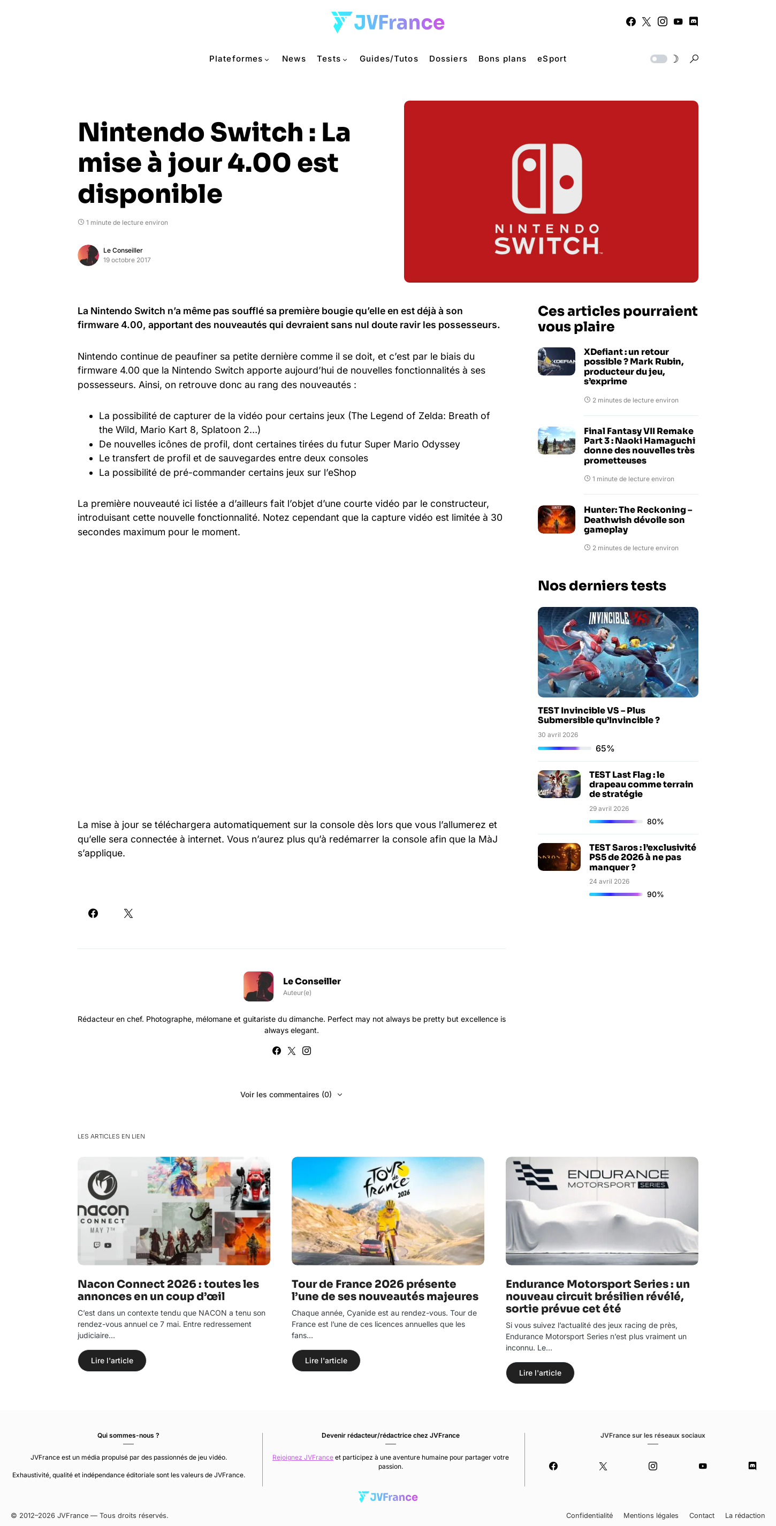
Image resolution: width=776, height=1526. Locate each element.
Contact (701, 1516)
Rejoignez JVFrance (302, 1457)
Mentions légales (651, 1516)
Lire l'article (112, 1360)
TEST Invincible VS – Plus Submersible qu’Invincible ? (599, 715)
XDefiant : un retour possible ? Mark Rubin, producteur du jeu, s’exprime (633, 367)
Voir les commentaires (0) (286, 1094)
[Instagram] (662, 21)
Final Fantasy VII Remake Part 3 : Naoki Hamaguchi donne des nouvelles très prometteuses (639, 446)
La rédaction (745, 1516)
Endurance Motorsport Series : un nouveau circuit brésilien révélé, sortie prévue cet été (598, 1296)
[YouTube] (678, 21)
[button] (663, 59)
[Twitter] (646, 21)
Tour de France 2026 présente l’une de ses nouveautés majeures (385, 1290)
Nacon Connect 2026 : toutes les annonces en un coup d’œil (168, 1290)
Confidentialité (589, 1516)
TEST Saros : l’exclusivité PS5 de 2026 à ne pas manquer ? (642, 857)
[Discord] (693, 21)
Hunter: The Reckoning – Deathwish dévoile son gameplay (638, 520)
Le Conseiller (123, 250)
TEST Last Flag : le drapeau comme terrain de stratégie (641, 784)
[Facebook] (631, 21)
